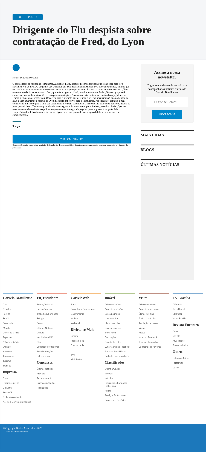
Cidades (7, 309)
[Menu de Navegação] (9, 4)
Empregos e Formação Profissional (116, 384)
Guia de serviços (113, 328)
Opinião (7, 346)
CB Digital (8, 387)
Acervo (88, 4)
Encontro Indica (180, 345)
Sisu (39, 342)
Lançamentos (111, 318)
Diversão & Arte (11, 332)
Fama (73, 304)
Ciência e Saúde (11, 342)
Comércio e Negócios (115, 400)
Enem (40, 323)
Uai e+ (176, 367)
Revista (176, 335)
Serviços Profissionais (115, 395)
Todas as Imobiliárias (115, 351)
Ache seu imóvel (113, 304)
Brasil (5, 318)
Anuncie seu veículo (148, 309)
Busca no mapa (112, 313)
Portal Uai (178, 362)
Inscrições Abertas (46, 382)
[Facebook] (180, 6)
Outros (178, 352)
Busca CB (7, 392)
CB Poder (177, 313)
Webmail (75, 323)
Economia (8, 323)
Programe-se (77, 340)
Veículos (109, 378)
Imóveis (109, 373)
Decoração (110, 337)
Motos (142, 332)
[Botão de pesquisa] (20, 4)
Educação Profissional (48, 346)
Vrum (143, 298)
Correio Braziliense (17, 298)
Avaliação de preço (148, 323)
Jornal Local (179, 309)
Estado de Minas (181, 358)
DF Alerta (177, 304)
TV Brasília (181, 298)
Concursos (45, 362)
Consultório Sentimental (83, 309)
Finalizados (42, 387)
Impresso (10, 372)
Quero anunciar (112, 368)
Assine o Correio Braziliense (17, 401)
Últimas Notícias (45, 328)
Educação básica (45, 304)
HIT (73, 350)
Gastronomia (77, 313)
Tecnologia (8, 356)
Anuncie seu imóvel (114, 309)
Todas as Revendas (148, 342)
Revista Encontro (186, 325)
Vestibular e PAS (45, 337)
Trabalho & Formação (47, 313)
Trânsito (7, 365)
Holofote (7, 351)
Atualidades (179, 340)
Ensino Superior (45, 309)
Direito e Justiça (11, 382)
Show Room (111, 332)
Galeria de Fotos (113, 342)
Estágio (40, 318)
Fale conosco (43, 356)
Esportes (7, 337)
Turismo (7, 360)
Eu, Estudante (47, 298)
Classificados (114, 362)
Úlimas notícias (112, 323)
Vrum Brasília (179, 318)
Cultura (40, 332)
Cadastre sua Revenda (150, 346)
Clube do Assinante (12, 397)
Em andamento (44, 378)
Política (6, 313)
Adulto (108, 390)
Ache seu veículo (147, 304)
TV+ (73, 354)
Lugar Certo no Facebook (117, 346)
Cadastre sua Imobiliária (117, 356)
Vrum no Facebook (148, 337)
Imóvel (110, 298)
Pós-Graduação (45, 351)
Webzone (75, 318)
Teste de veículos (147, 318)
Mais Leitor (76, 359)
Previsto (41, 373)
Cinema (75, 335)
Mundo (6, 328)
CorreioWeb (80, 298)
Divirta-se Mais (82, 329)
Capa (5, 304)
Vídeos (142, 328)
